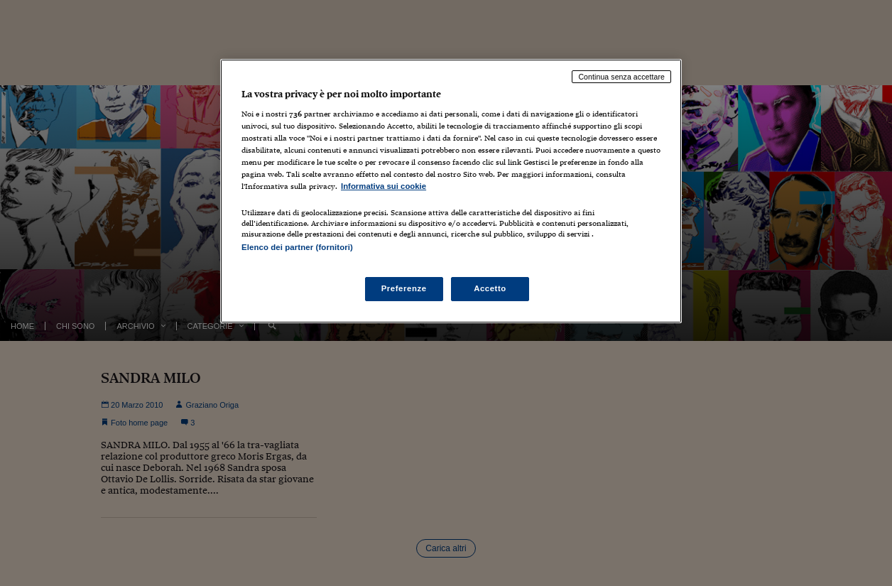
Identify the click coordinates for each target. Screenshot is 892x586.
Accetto (490, 288)
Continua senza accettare (621, 76)
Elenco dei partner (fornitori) (297, 247)
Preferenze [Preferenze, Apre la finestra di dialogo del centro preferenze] (404, 288)
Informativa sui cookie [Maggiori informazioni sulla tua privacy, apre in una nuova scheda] (383, 186)
